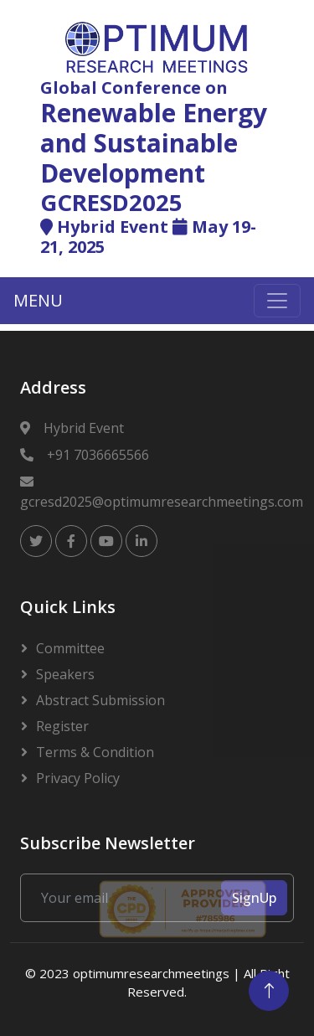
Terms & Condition (95, 752)
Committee (70, 648)
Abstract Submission (100, 700)
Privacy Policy (78, 778)
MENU (38, 300)
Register (62, 726)
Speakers (65, 674)
